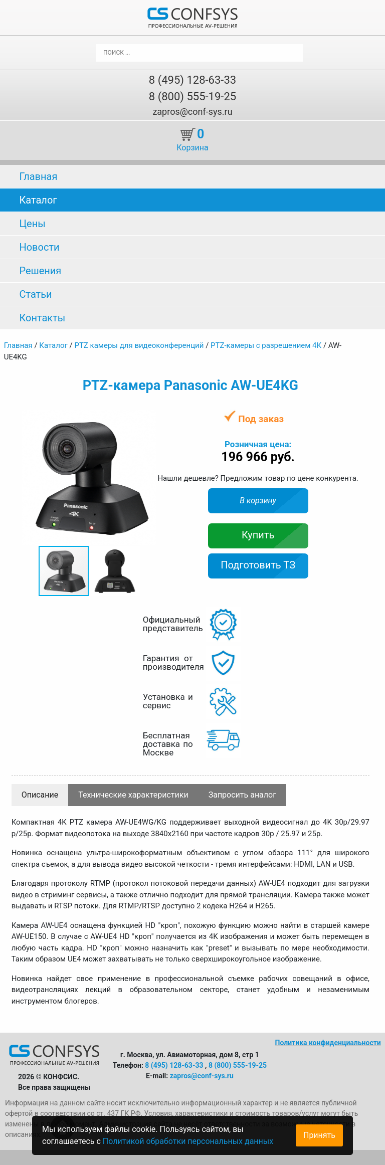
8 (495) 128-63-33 (192, 80)
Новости (39, 247)
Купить (258, 535)
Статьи (35, 294)
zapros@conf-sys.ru (192, 111)
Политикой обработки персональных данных (188, 1141)
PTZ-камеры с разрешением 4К (266, 345)
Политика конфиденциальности (328, 1043)
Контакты (42, 318)
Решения (40, 271)
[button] (147, 419)
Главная (38, 176)
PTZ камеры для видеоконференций (139, 345)
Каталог (38, 200)
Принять (319, 1135)
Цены (32, 224)
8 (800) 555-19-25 (192, 96)
